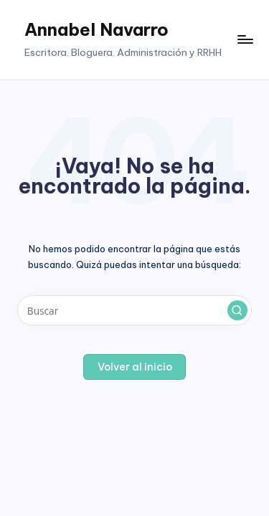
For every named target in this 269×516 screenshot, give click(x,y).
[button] (237, 310)
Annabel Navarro (96, 29)
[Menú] (244, 40)
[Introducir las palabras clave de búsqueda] (134, 310)
